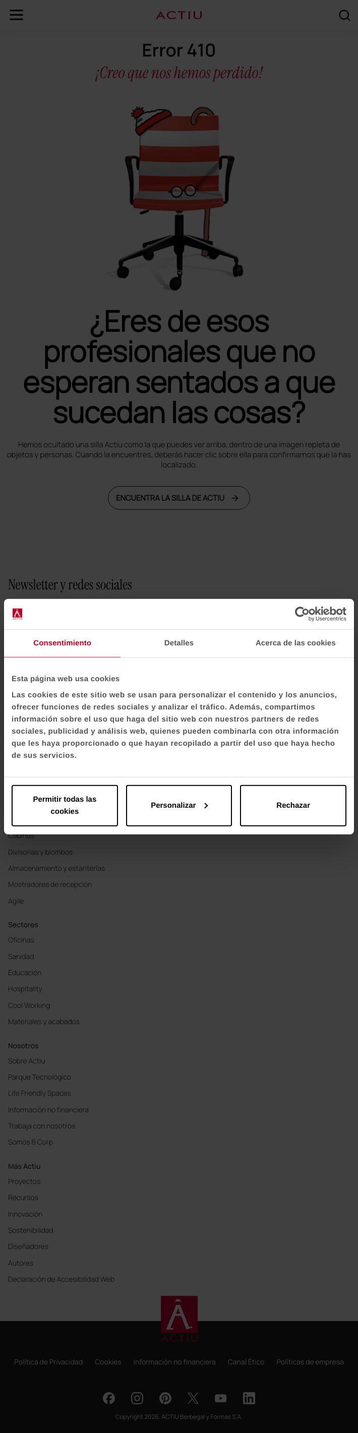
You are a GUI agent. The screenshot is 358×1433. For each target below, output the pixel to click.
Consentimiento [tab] (62, 643)
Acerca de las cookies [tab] (296, 643)
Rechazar (293, 805)
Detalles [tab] (179, 643)
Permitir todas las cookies (64, 805)
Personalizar (179, 805)
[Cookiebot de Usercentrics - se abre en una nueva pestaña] (302, 614)
